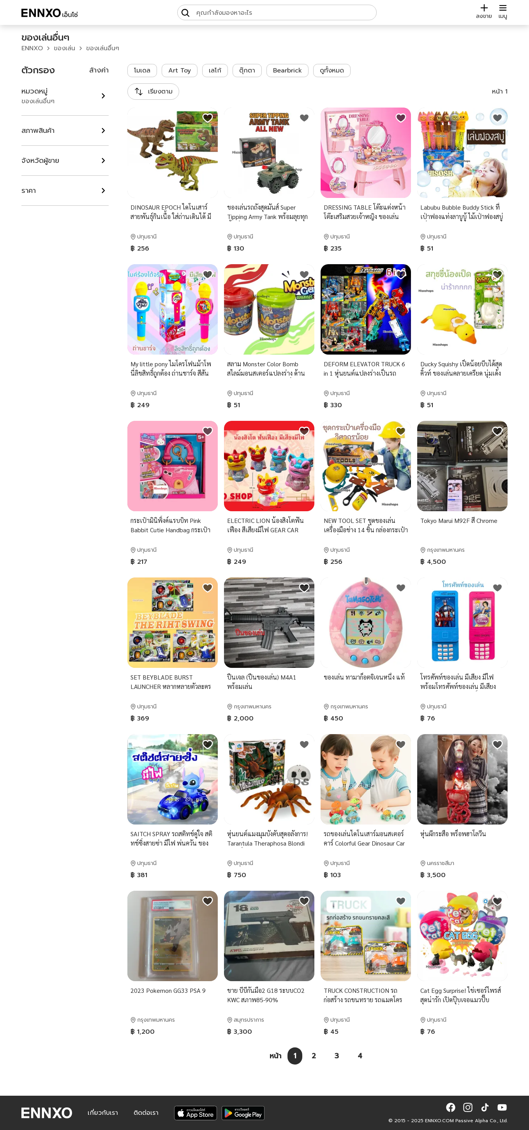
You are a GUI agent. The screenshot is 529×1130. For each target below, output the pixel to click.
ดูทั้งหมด (332, 70)
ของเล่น (64, 48)
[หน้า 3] (336, 1056)
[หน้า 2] (313, 1056)
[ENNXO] (49, 14)
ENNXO (32, 48)
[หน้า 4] (360, 1056)
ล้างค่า (99, 70)
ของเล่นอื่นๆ (102, 48)
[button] (450, 1107)
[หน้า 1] (294, 1056)
